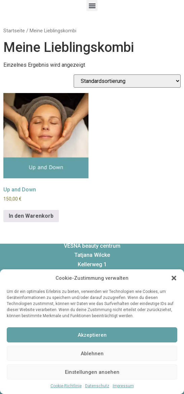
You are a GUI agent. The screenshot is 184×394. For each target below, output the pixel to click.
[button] (174, 278)
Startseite (14, 31)
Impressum (123, 386)
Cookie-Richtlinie (66, 386)
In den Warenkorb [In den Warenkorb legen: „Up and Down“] (31, 216)
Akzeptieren (92, 335)
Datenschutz (97, 386)
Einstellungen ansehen (92, 372)
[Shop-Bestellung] (127, 81)
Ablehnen (92, 354)
